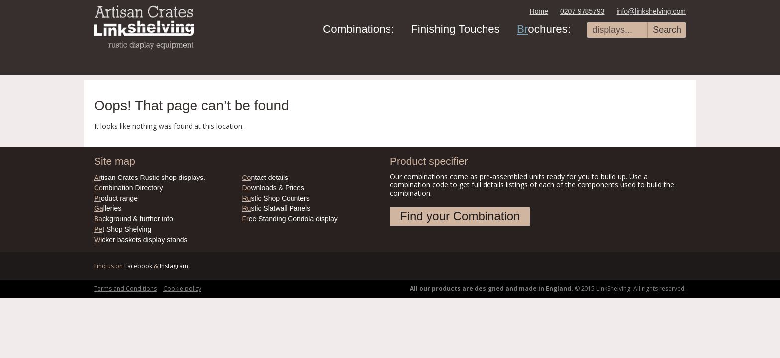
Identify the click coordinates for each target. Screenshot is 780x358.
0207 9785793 (582, 11)
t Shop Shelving (122, 229)
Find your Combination (460, 216)
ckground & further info (133, 219)
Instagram (174, 266)
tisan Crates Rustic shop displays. (149, 177)
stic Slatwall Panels (276, 208)
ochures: (544, 29)
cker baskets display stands (141, 240)
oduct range (116, 198)
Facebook (138, 266)
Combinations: (358, 29)
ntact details (265, 177)
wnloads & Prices (273, 188)
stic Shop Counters (276, 198)
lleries (107, 208)
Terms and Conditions (125, 288)
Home (539, 11)
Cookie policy (182, 288)
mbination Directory (128, 188)
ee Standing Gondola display (290, 219)
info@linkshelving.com (651, 11)
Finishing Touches (455, 29)
